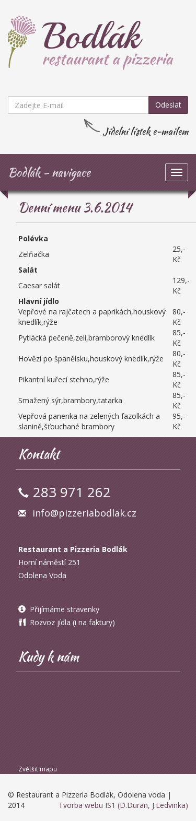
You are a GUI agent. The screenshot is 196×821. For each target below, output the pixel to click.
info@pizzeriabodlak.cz (84, 513)
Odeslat (168, 105)
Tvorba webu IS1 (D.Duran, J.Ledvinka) (123, 805)
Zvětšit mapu (37, 769)
